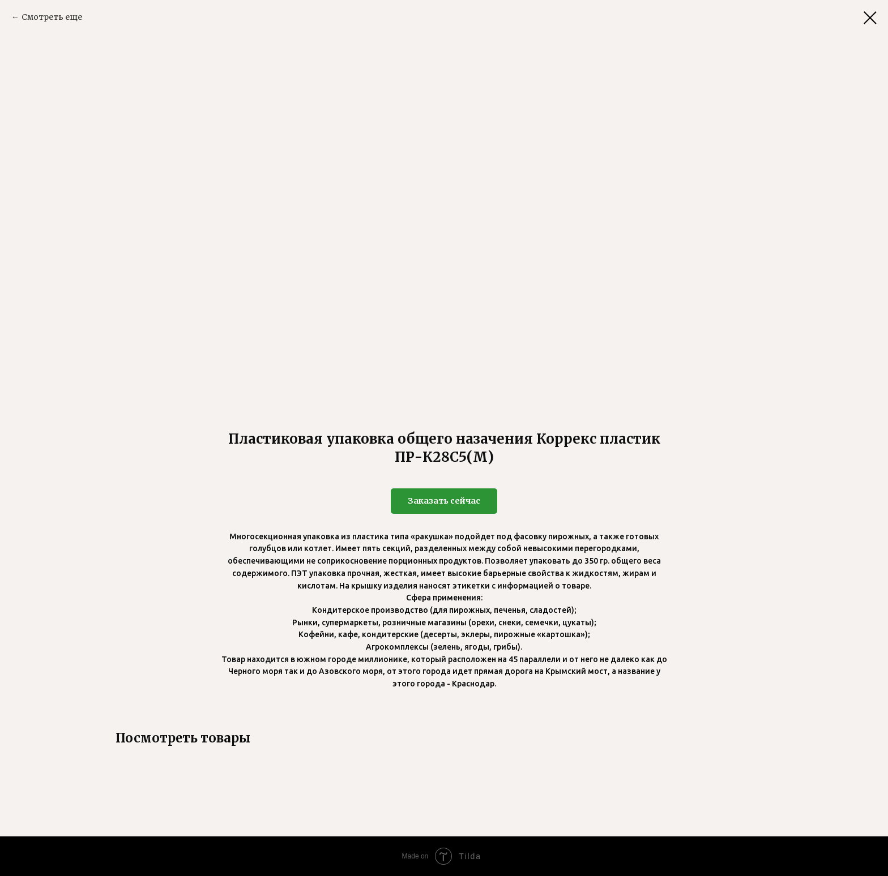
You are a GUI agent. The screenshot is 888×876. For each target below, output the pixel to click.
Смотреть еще (52, 17)
